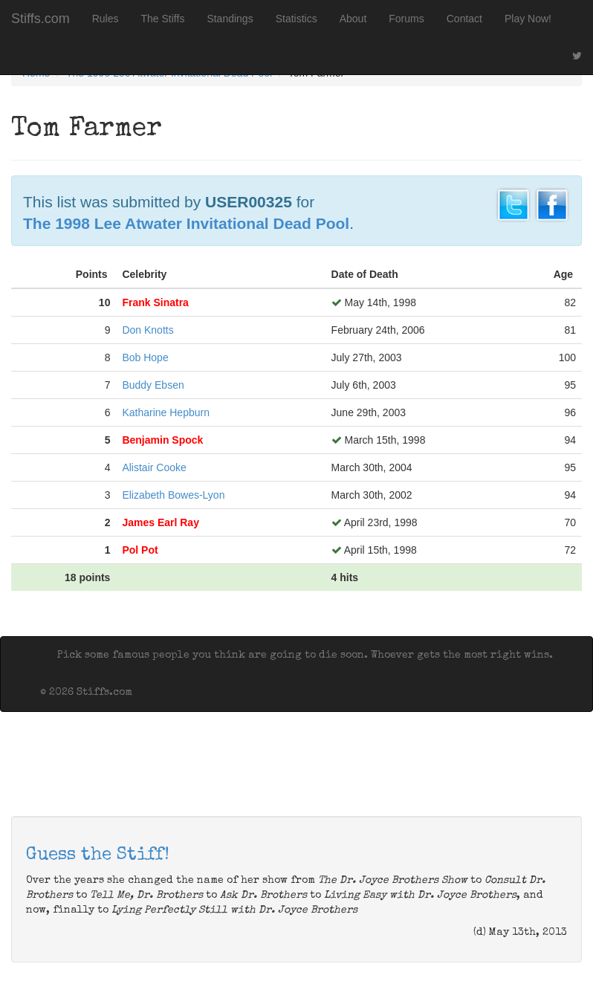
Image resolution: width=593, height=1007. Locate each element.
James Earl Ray (160, 522)
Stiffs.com (40, 18)
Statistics (296, 19)
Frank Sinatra (155, 302)
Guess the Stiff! (97, 855)
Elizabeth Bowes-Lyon (173, 495)
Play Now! (528, 19)
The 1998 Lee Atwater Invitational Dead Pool (186, 223)
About (353, 19)
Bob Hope (145, 357)
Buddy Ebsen (153, 385)
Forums (406, 19)
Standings (230, 19)
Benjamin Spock (162, 440)
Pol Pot (140, 550)
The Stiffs (163, 19)
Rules (105, 19)
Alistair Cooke (154, 467)
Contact (464, 19)
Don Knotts (147, 330)
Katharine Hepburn (166, 412)
